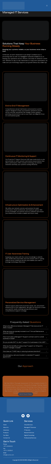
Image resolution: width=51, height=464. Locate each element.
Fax (4, 448)
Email (4, 453)
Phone (5, 444)
